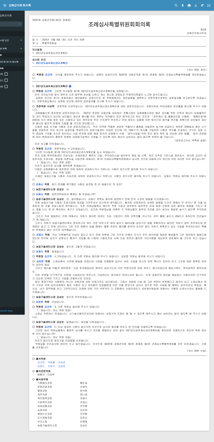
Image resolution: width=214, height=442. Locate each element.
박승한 (72, 369)
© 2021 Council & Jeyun (12, 438)
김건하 (58, 74)
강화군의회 (16, 15)
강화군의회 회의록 (20, 5)
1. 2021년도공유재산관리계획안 (60, 63)
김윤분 (50, 268)
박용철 (61, 369)
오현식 (61, 373)
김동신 (50, 191)
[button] (196, 5)
